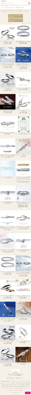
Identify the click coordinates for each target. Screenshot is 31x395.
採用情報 (21, 390)
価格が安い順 (28, 23)
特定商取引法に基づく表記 (26, 386)
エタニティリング (12, 381)
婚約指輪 (4, 381)
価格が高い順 (23, 23)
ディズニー (17, 381)
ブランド (20, 381)
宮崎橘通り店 (11, 386)
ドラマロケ (13, 388)
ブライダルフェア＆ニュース (7, 388)
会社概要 (20, 386)
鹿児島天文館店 (16, 386)
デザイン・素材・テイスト (26, 381)
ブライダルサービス (25, 388)
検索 (29, 3)
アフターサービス (11, 390)
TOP (1, 381)
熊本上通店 (6, 386)
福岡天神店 (2, 386)
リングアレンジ (17, 390)
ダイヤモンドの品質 (19, 388)
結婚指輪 (7, 381)
